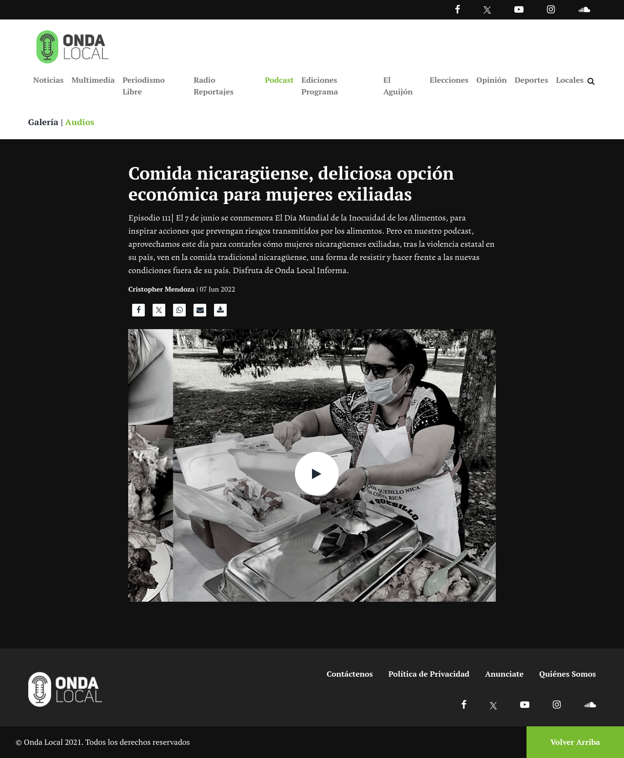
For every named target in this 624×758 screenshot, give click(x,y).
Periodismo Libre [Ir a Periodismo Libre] (143, 85)
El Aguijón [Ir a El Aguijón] (397, 85)
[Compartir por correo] (200, 312)
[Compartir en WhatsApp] (179, 312)
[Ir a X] (493, 704)
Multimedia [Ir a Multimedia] (93, 79)
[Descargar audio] (220, 312)
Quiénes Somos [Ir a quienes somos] (567, 673)
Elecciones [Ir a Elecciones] (448, 79)
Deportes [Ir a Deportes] (531, 79)
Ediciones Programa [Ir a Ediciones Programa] (319, 85)
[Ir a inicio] (72, 44)
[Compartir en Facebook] (138, 312)
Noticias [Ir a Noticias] (48, 79)
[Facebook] (457, 9)
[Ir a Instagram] (551, 9)
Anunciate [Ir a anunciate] (504, 673)
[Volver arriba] (572, 742)
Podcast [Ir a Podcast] (279, 79)
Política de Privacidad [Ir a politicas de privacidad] (429, 673)
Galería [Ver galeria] (43, 122)
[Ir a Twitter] (487, 10)
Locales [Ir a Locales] (570, 79)
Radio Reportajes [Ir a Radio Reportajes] (214, 85)
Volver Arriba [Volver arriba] (575, 742)
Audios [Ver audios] (80, 122)
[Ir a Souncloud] (584, 9)
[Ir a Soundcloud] (590, 704)
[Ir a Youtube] (519, 9)
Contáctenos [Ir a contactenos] (350, 673)
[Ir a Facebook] (464, 704)
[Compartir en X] (159, 312)
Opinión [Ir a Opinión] (491, 79)
